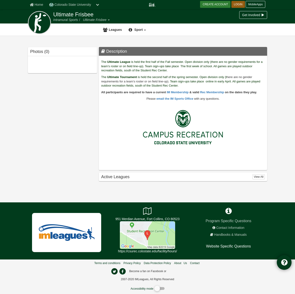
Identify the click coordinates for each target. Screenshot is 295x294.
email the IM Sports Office (174, 98)
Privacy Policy (132, 263)
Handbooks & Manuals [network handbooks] (230, 234)
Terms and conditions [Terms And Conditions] (107, 263)
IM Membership (178, 92)
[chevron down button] (97, 4)
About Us (180, 263)
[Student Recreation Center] (147, 235)
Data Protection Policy (157, 263)
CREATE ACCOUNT (215, 4)
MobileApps (255, 4)
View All (258, 176)
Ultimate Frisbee (73, 14)
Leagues (115, 30)
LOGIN (238, 4)
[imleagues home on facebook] (122, 271)
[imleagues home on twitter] (114, 271)
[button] (108, 20)
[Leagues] (113, 30)
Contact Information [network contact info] (230, 228)
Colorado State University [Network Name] (70, 5)
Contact (195, 263)
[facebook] (176, 271)
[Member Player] (152, 4)
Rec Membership (212, 92)
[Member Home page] (36, 4)
